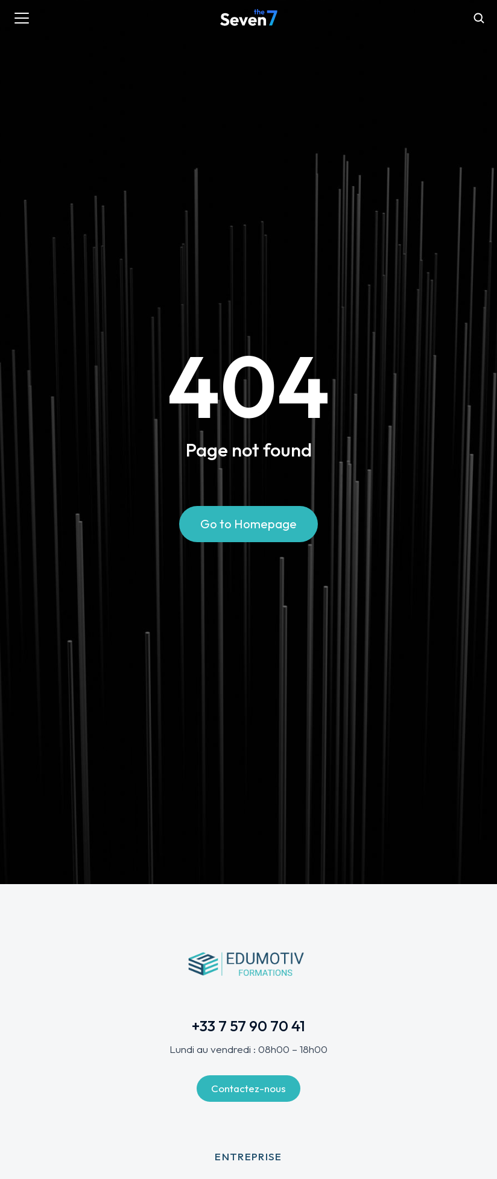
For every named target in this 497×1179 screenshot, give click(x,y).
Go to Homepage (248, 523)
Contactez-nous (248, 1088)
